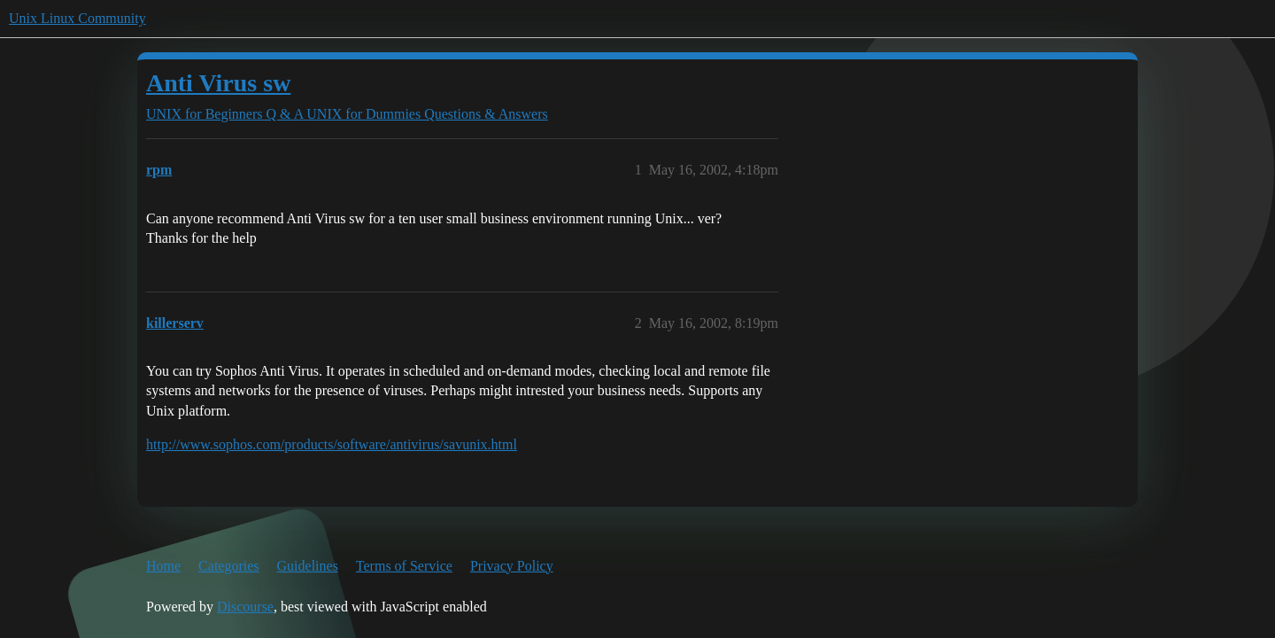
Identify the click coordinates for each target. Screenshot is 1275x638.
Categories (228, 565)
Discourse (245, 606)
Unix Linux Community (77, 18)
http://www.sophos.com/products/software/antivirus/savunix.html (331, 444)
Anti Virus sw (218, 83)
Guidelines (307, 565)
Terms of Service (404, 565)
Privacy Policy (511, 565)
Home (163, 565)
